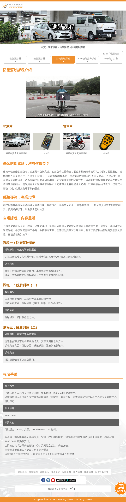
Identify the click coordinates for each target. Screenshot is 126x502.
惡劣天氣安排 (101, 472)
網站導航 (22, 472)
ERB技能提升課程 (87, 58)
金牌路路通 (15, 58)
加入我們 (77, 472)
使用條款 (55, 472)
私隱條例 (66, 472)
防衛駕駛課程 (78, 47)
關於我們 (33, 472)
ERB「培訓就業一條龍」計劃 (111, 56)
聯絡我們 (88, 472)
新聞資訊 (44, 472)
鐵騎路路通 (39, 58)
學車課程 (52, 47)
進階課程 (64, 47)
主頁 (43, 47)
